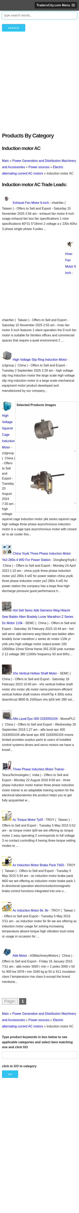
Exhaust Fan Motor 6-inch (31, 202)
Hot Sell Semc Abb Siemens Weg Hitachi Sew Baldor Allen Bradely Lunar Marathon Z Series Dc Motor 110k (37, 617)
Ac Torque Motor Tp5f (28, 819)
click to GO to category (19, 1066)
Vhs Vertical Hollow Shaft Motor (35, 673)
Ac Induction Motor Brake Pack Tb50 (38, 865)
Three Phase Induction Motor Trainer (38, 769)
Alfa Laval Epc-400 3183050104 (35, 718)
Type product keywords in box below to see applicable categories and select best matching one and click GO (37, 1042)
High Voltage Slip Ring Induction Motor (40, 359)
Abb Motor (20, 955)
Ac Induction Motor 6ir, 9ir (30, 910)
